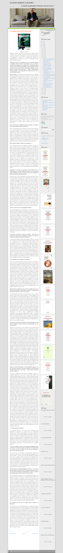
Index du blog (44, 109)
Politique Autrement (45, 138)
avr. (44, 88)
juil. (44, 54)
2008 (43, 45)
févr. (44, 91)
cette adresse (51, 119)
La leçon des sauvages (46, 62)
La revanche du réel (46, 61)
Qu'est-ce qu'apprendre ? (47, 66)
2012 (43, 41)
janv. (44, 92)
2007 (43, 46)
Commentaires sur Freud (47, 64)
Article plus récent (12, 533)
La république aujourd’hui (47, 65)
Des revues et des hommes (47, 68)
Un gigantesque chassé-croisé (47, 84)
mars (44, 89)
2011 (43, 42)
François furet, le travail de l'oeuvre (48, 58)
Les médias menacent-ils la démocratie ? (21, 31)
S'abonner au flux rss (44, 143)
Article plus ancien (35, 533)
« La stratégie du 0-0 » (46, 85)
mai (44, 57)
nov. (44, 49)
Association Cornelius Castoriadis (47, 135)
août (44, 53)
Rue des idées (44, 139)
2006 (43, 93)
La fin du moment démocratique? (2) (49, 74)
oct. (44, 50)
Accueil (23, 533)
